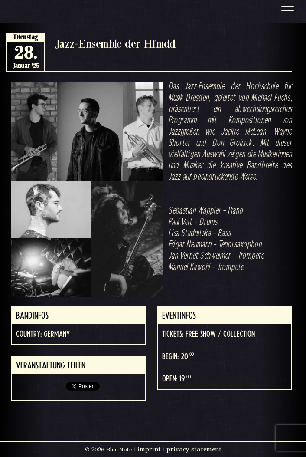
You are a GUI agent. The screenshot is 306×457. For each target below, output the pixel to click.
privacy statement (193, 449)
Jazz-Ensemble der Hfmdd (115, 43)
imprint (149, 449)
